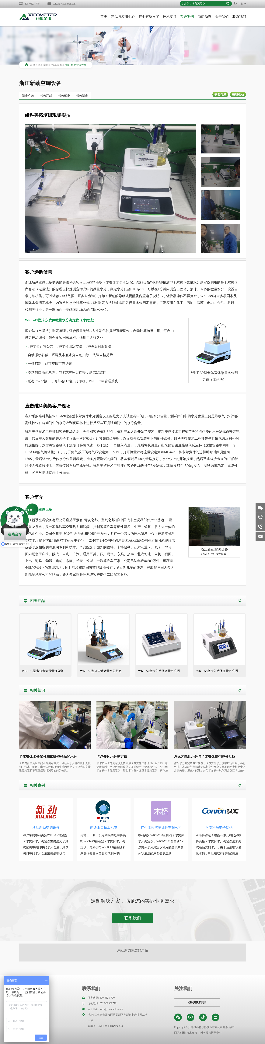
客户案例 (187, 17)
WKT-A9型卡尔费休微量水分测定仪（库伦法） (46, 671)
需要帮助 (220, 94)
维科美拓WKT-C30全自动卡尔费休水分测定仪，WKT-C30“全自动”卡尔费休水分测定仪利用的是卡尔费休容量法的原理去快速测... (161, 844)
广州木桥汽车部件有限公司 (161, 827)
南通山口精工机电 (103, 827)
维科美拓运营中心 (211, 1032)
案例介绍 (28, 95)
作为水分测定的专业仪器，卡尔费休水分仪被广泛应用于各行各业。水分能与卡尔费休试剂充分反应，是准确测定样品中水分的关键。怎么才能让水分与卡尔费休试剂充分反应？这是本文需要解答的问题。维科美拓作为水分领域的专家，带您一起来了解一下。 (210, 767)
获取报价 (238, 94)
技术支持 (169, 17)
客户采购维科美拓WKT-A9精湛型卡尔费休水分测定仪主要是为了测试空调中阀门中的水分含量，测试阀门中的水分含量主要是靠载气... (45, 844)
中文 (240, 3)
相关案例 (82, 95)
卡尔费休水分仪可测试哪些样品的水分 (48, 756)
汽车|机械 (57, 65)
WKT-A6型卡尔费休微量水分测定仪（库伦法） (162, 671)
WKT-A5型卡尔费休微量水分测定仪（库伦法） (220, 671)
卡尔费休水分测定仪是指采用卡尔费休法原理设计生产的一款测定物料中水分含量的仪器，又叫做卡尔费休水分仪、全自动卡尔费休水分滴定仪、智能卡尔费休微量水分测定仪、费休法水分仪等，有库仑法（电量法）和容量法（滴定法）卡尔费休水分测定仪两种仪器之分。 (132, 767)
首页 (103, 17)
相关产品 (46, 95)
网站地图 (179, 1032)
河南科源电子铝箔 (219, 827)
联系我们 (239, 17)
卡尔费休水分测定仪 (111, 756)
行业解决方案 (149, 17)
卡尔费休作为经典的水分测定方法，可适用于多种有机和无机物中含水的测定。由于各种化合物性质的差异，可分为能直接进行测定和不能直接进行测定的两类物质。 (55, 767)
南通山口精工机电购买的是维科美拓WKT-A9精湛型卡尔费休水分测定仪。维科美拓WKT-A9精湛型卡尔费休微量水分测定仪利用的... (103, 844)
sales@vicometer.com (64, 3)
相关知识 (64, 95)
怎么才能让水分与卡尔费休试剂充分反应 (204, 756)
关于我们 (222, 17)
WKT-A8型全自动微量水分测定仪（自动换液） (104, 671)
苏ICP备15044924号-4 (110, 1026)
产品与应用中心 (123, 17)
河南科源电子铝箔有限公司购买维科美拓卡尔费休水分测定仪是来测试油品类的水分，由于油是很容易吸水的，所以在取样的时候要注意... (218, 847)
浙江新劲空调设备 (76, 65)
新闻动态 (204, 17)
